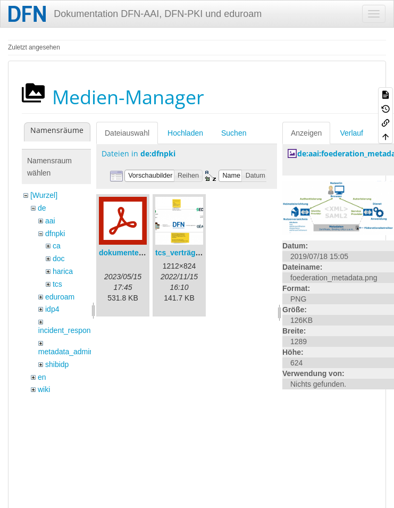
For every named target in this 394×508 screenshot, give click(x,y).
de (42, 208)
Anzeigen (306, 133)
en (42, 377)
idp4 (52, 309)
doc (59, 258)
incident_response (68, 330)
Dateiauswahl (127, 133)
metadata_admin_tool (74, 351)
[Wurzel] (43, 195)
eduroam (59, 297)
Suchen (233, 133)
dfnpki (55, 233)
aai (50, 220)
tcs (57, 284)
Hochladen (185, 133)
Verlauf (351, 133)
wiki (44, 389)
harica (63, 271)
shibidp (57, 364)
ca (57, 245)
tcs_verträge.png (185, 252)
